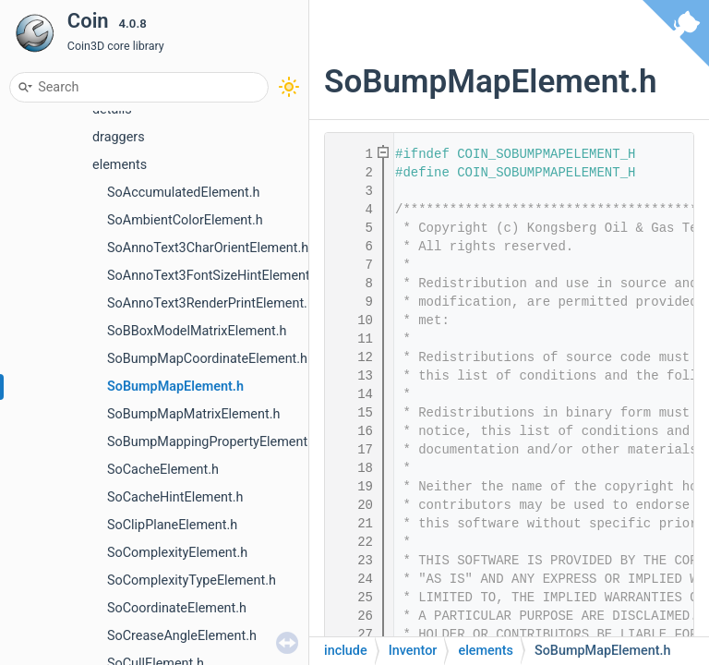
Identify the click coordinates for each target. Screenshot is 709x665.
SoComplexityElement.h (177, 553)
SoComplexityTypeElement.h (191, 580)
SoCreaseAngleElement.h (182, 636)
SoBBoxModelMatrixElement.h (196, 331)
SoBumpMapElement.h (175, 386)
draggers (118, 137)
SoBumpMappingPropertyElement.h (212, 442)
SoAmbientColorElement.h (185, 220)
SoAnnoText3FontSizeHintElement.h (213, 276)
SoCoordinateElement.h (176, 608)
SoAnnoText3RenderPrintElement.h (211, 303)
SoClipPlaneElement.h (172, 525)
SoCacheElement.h (163, 470)
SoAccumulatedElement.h (183, 192)
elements (119, 165)
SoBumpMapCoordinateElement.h (207, 359)
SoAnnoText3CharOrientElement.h (207, 248)
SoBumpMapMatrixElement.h (193, 414)
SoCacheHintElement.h (175, 497)
